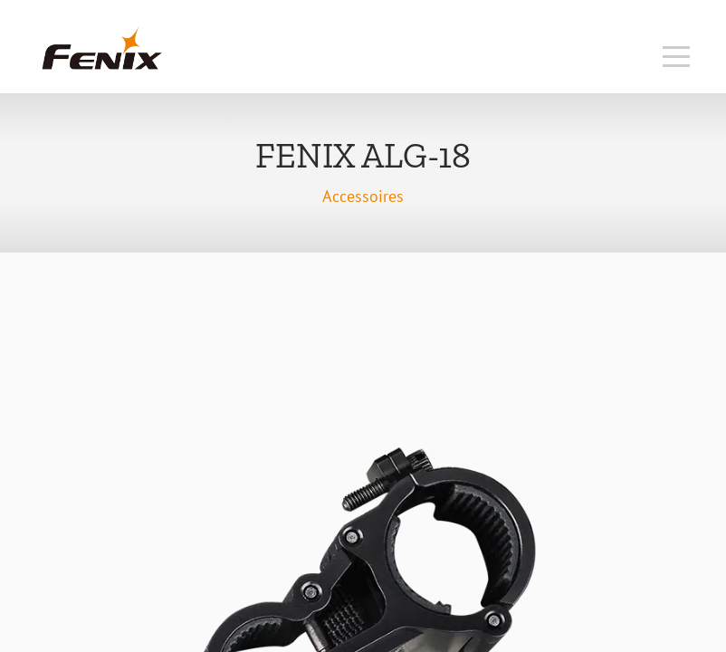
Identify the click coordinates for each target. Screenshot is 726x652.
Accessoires (363, 196)
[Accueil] (101, 67)
